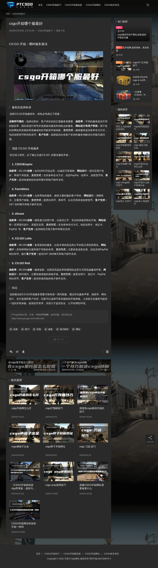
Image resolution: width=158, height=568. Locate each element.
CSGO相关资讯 (112, 5)
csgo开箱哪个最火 (123, 165)
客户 (27, 329)
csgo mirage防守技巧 (123, 183)
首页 (41, 5)
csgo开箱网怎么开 (21, 408)
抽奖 (50, 329)
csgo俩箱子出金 (20, 446)
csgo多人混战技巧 (141, 202)
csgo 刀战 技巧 (87, 446)
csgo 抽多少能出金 (141, 146)
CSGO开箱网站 (93, 5)
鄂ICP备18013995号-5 (100, 558)
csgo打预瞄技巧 (54, 408)
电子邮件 (64, 329)
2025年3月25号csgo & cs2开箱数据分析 (140, 80)
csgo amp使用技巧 (55, 485)
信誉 (15, 329)
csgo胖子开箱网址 (55, 446)
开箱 (39, 329)
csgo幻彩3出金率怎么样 (141, 165)
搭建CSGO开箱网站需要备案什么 (91, 487)
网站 (78, 329)
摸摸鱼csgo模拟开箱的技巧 (91, 410)
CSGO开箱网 (42, 314)
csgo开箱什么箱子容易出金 (141, 183)
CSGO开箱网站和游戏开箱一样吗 (23, 525)
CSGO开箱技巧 (54, 5)
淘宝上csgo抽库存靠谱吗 (123, 127)
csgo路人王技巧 (123, 201)
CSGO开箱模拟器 (74, 5)
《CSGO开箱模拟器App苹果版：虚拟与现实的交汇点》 (23, 487)
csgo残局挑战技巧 (141, 127)
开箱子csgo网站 (72, 558)
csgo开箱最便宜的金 (123, 146)
